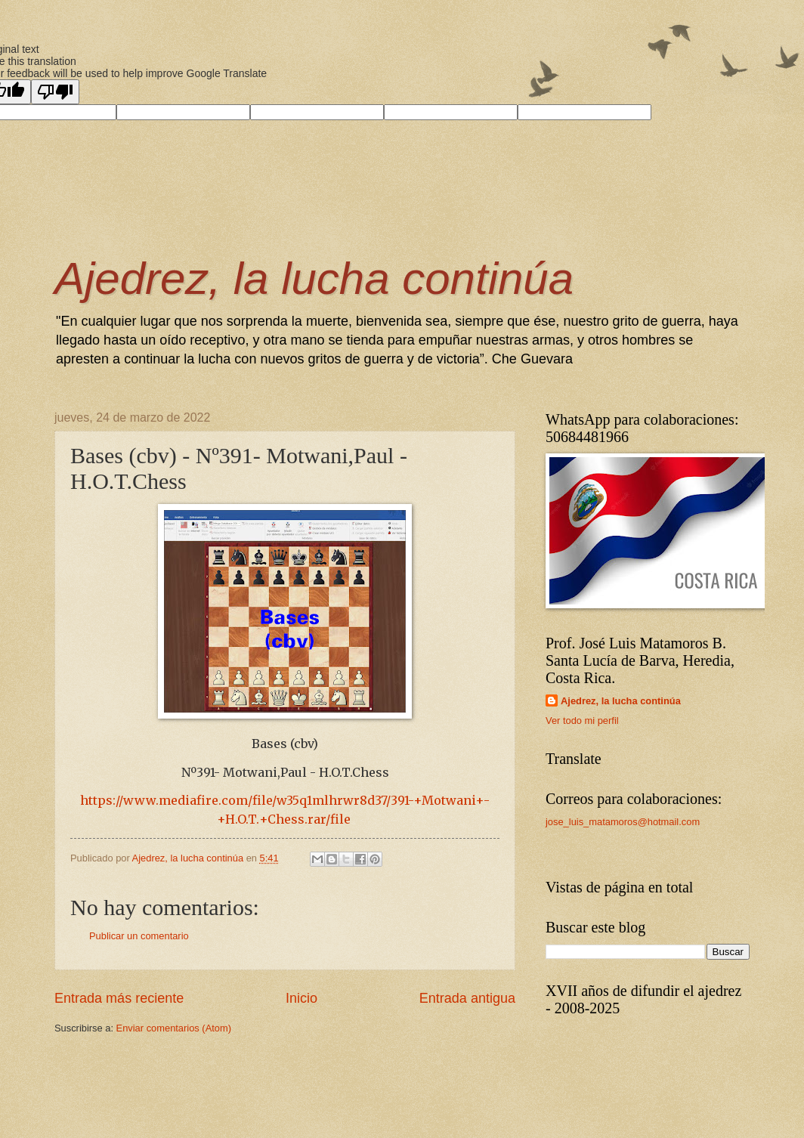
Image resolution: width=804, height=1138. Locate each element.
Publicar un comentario (139, 936)
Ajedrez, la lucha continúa (314, 278)
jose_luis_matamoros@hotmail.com (623, 821)
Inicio (301, 998)
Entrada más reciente (119, 998)
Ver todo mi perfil (582, 720)
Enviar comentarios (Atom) (173, 1028)
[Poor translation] (55, 91)
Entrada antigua (467, 998)
